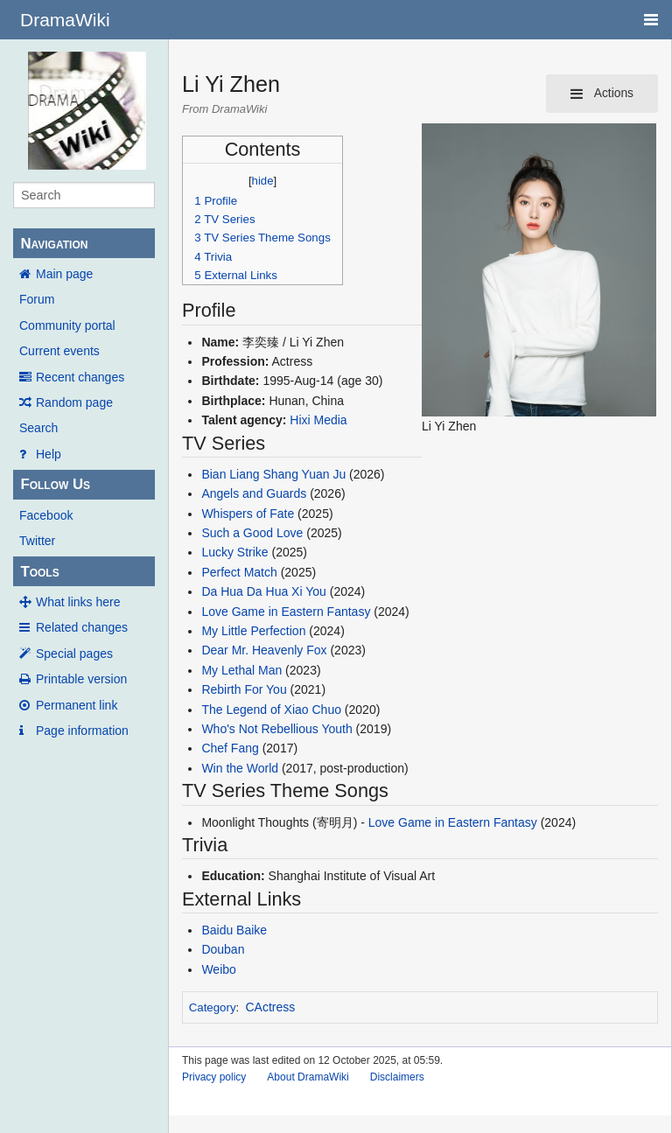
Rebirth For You (243, 689)
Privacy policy (214, 1077)
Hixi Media (318, 420)
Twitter (37, 541)
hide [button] (263, 180)
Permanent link (76, 705)
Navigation (54, 243)
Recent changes (80, 377)
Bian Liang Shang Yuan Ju (273, 474)
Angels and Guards (253, 493)
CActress (271, 1007)
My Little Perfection (253, 631)
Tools (39, 571)
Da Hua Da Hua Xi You (263, 591)
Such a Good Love (252, 533)
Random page (74, 402)
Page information (82, 731)
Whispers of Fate (247, 514)
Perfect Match (238, 572)
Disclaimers (397, 1077)
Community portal (67, 325)
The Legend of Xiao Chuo (271, 710)
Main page (64, 274)
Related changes (82, 627)
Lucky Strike (234, 552)
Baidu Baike (234, 930)
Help (48, 454)
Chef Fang (229, 748)
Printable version (81, 679)
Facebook (46, 515)
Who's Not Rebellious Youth (276, 729)
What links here (78, 602)
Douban (222, 949)
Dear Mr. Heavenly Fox (263, 650)
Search (38, 428)
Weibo (218, 969)
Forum (36, 299)
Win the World (239, 768)
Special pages (74, 654)
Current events (59, 351)
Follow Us (55, 484)
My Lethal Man (241, 670)
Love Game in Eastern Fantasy (285, 612)
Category (212, 1007)
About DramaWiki (307, 1077)
